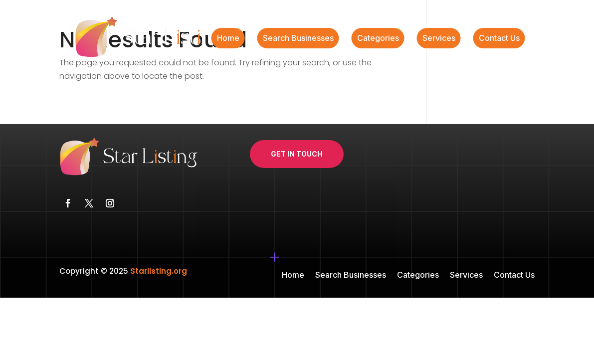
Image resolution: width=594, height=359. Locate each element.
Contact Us (499, 38)
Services (438, 38)
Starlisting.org (158, 271)
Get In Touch (297, 154)
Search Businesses (298, 38)
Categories (378, 38)
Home (228, 38)
